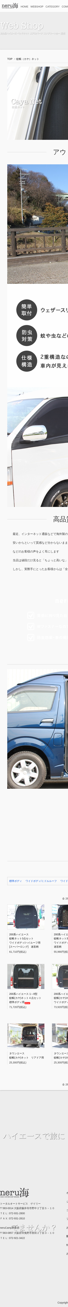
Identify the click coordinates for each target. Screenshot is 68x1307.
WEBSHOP (37, 6)
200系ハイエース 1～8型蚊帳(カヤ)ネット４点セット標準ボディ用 (25, 998)
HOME (24, 6)
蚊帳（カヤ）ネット (27, 58)
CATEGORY (52, 6)
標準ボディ (15, 881)
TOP (9, 58)
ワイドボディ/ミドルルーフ (41, 881)
